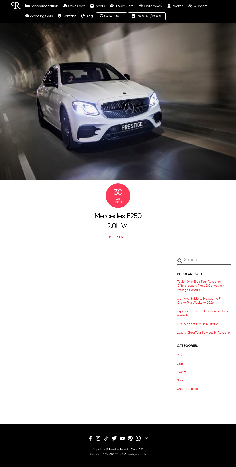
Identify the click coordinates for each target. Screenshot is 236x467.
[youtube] (122, 438)
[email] (146, 438)
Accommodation (41, 6)
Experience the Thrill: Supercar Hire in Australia (203, 313)
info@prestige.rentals (133, 454)
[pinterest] (130, 438)
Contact (67, 16)
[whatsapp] (138, 438)
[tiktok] (106, 438)
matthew (116, 236)
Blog (87, 16)
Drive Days (74, 6)
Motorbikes (150, 6)
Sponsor (182, 380)
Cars (180, 363)
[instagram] (98, 438)
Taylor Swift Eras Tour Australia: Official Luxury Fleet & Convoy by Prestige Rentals (200, 286)
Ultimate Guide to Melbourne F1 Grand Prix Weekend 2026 (199, 300)
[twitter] (114, 438)
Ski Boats (197, 6)
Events (97, 6)
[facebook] (90, 438)
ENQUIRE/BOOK (147, 16)
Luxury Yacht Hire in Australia (197, 324)
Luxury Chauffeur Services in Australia (203, 332)
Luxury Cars (121, 6)
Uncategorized (187, 388)
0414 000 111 (111, 16)
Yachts (175, 6)
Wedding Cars (39, 16)
